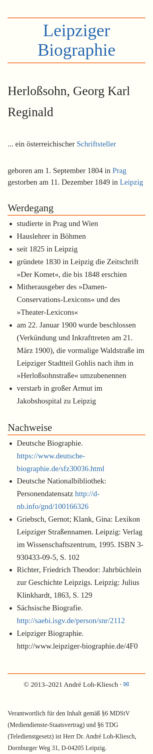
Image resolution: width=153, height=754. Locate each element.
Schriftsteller (96, 144)
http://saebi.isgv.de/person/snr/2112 (71, 620)
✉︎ (126, 684)
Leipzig (131, 182)
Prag (119, 170)
